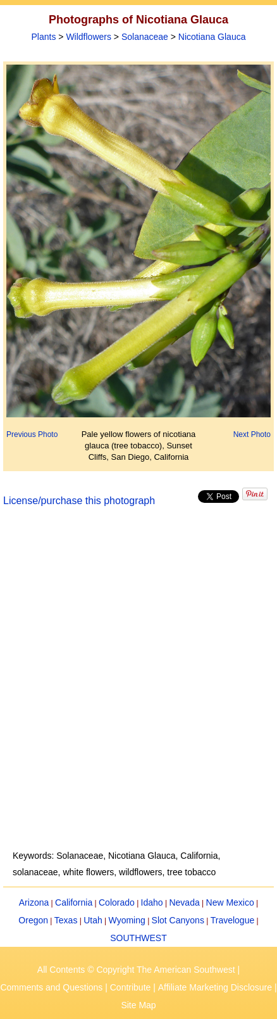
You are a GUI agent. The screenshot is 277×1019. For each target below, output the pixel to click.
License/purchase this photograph (79, 500)
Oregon (33, 920)
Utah (92, 920)
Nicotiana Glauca (212, 37)
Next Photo (252, 434)
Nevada (184, 902)
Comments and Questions (51, 987)
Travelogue (233, 920)
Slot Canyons (178, 920)
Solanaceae (144, 37)
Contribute (130, 987)
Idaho (152, 902)
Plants (44, 37)
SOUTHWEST (138, 938)
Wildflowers (88, 37)
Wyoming (127, 920)
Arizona (34, 902)
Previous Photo (32, 434)
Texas (66, 920)
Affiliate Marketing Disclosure (215, 987)
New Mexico (230, 902)
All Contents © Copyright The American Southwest (136, 970)
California (73, 902)
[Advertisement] (138, 686)
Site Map (138, 1005)
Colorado (117, 902)
